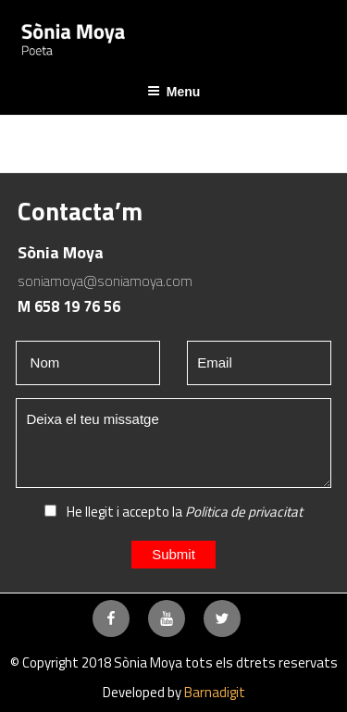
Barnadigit (214, 692)
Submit (173, 554)
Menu (174, 91)
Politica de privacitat (244, 511)
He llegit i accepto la (173, 511)
